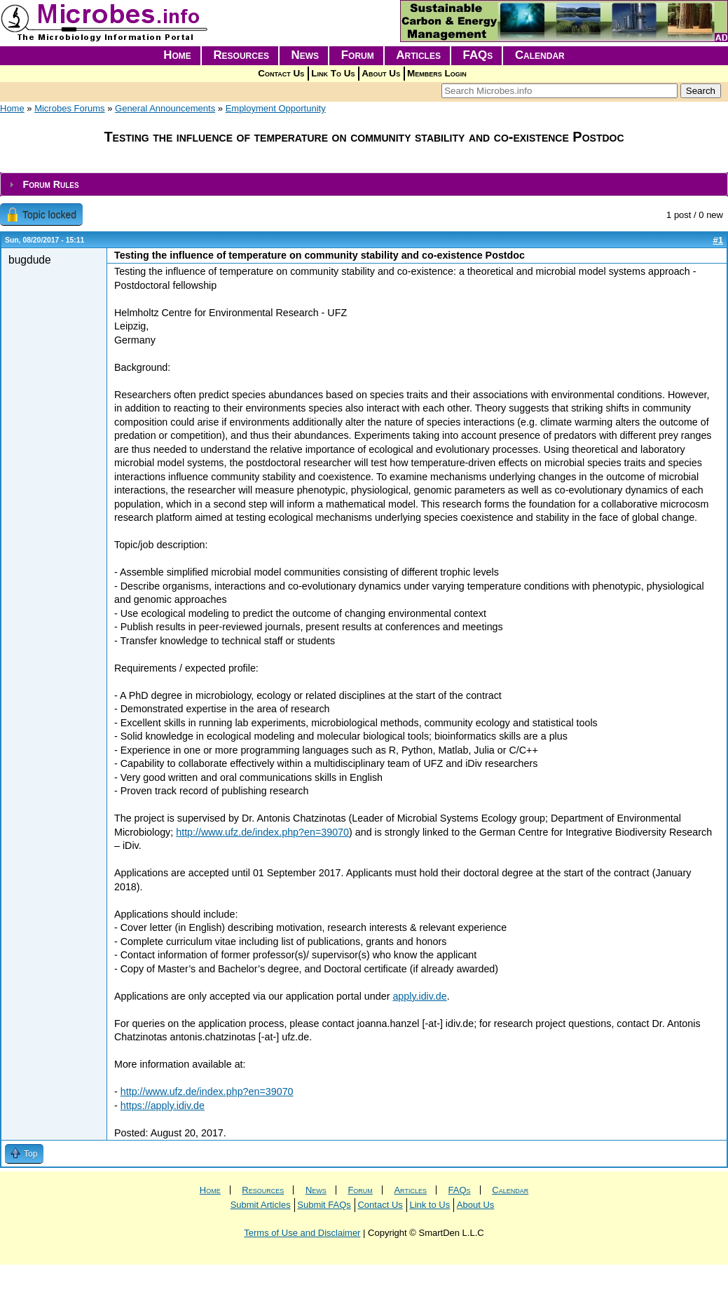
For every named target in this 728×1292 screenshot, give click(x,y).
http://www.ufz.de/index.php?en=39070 (262, 832)
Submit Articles (261, 1204)
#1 (718, 240)
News (305, 55)
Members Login (437, 73)
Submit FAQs (324, 1204)
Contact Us (281, 73)
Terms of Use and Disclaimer (302, 1233)
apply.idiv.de (419, 996)
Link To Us (333, 73)
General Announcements (165, 108)
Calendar (540, 55)
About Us (381, 73)
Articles (418, 55)
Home (177, 55)
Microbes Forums (69, 108)
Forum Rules (50, 184)
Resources (241, 55)
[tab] (364, 184)
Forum (357, 55)
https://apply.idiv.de (163, 1105)
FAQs (478, 55)
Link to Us (429, 1204)
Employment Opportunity (276, 108)
